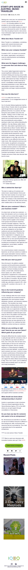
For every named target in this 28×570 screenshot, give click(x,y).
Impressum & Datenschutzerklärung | (15, 566)
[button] (25, 2)
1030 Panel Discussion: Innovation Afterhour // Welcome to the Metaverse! (13, 481)
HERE (3, 97)
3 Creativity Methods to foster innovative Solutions (12, 513)
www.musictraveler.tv (20, 390)
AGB (19, 566)
